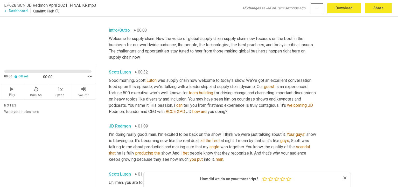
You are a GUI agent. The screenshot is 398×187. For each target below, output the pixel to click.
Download (344, 8)
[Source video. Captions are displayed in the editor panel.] (48, 41)
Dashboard (16, 11)
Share (378, 8)
